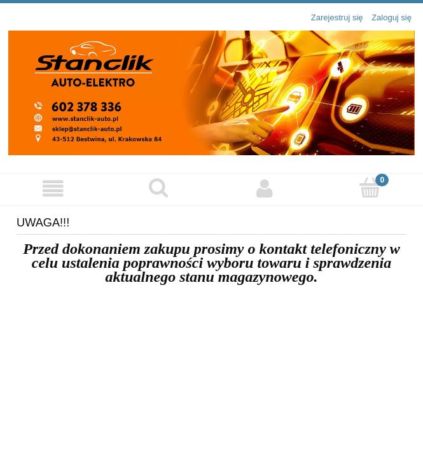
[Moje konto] (264, 189)
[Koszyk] (370, 188)
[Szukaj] (158, 188)
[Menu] (53, 189)
